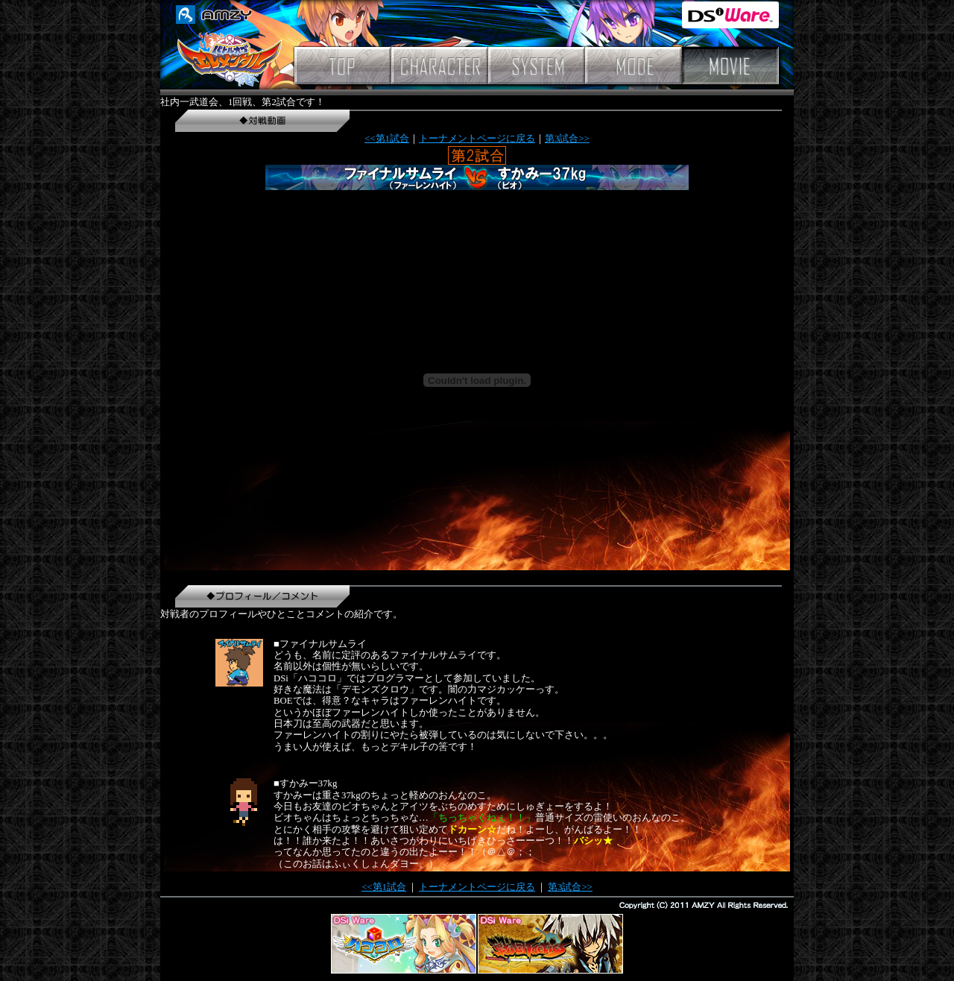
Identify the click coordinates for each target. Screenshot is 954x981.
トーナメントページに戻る (477, 138)
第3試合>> (567, 138)
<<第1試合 (386, 138)
